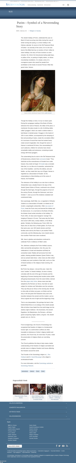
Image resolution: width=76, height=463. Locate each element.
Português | (13, 438)
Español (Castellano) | (36, 427)
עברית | (11, 432)
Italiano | (32, 432)
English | (11, 427)
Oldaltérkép (33, 452)
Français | (12, 431)
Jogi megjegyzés (17, 452)
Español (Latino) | (14, 429)
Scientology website (45, 363)
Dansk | (32, 425)
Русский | (33, 438)
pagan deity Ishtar (31, 281)
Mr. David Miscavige (35, 357)
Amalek (42, 164)
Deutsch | (33, 429)
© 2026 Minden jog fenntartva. (22, 451)
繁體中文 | (12, 425)
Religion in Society (35, 31)
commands (42, 159)
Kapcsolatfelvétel (26, 452)
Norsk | (33, 436)
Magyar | (33, 434)
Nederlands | (12, 436)
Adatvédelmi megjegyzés (43, 451)
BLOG (11, 11)
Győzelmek (40, 5)
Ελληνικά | (33, 431)
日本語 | (12, 434)
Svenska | (12, 440)
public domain (48, 113)
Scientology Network (27, 366)
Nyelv (8, 422)
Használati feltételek (55, 451)
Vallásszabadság (32, 5)
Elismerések (47, 5)
